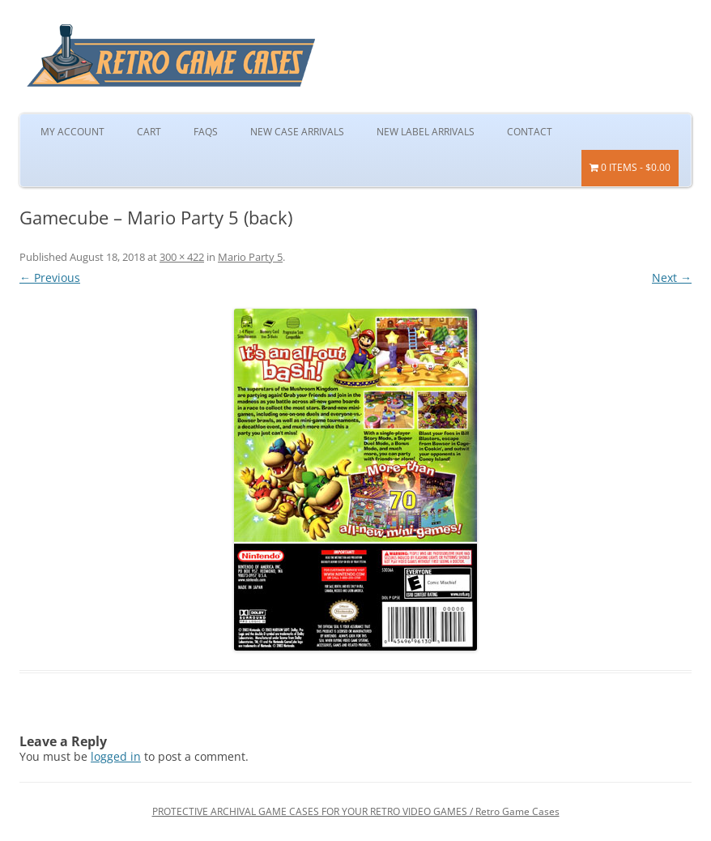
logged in (116, 756)
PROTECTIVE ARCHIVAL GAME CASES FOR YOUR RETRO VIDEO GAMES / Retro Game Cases (356, 811)
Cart (149, 132)
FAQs (206, 132)
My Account (72, 132)
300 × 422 (182, 257)
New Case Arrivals (297, 132)
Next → (672, 277)
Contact (529, 132)
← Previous (49, 277)
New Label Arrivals (426, 132)
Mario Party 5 (250, 257)
